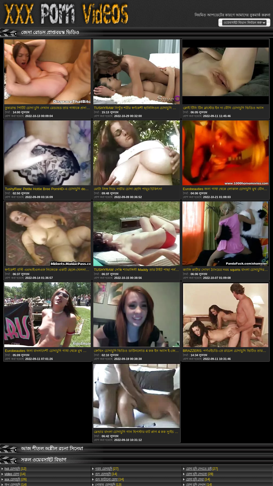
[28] (199, 474)
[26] (16, 479)
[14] (15, 474)
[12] (15, 469)
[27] (106, 469)
